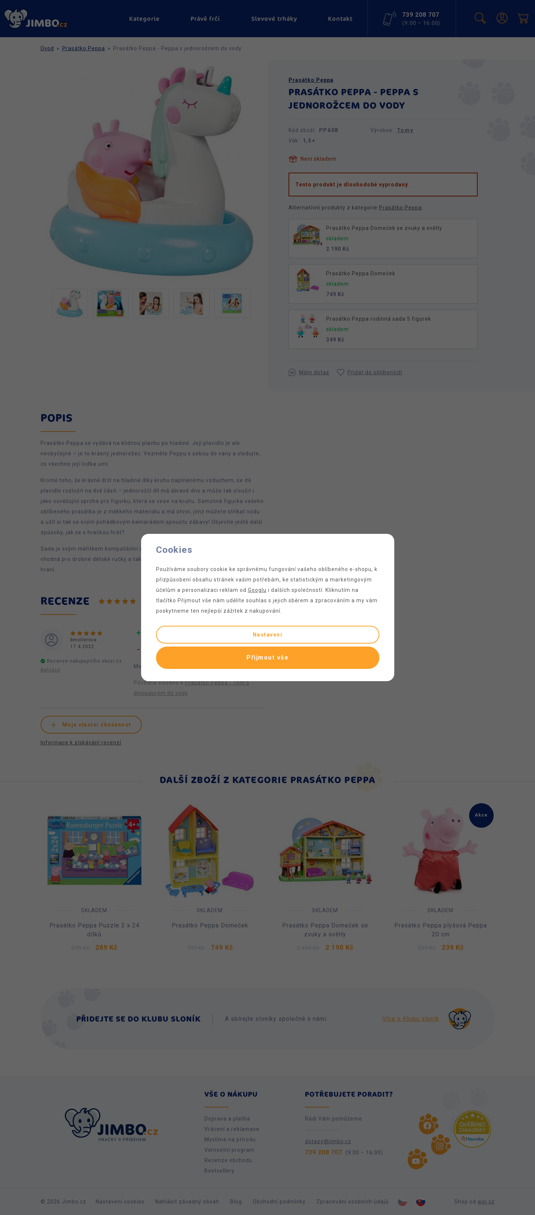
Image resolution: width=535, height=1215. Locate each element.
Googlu (257, 590)
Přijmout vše (267, 657)
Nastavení (268, 635)
